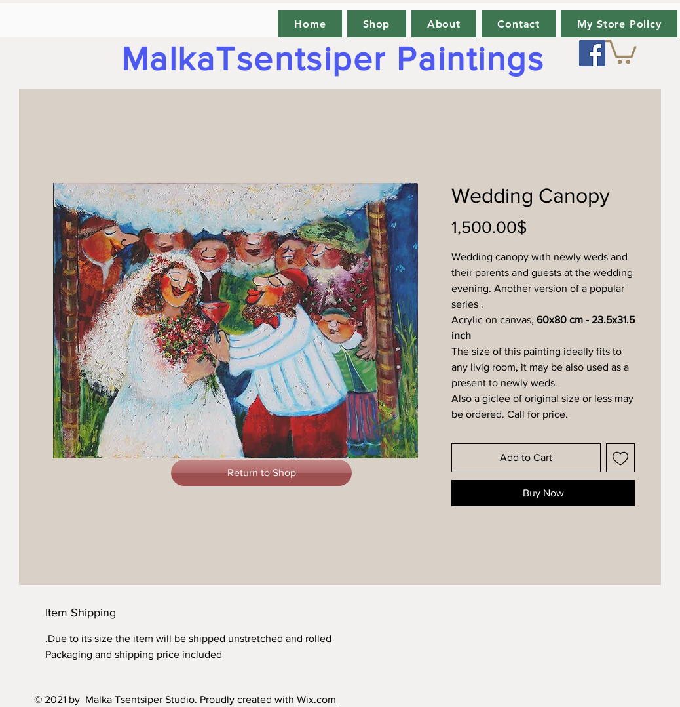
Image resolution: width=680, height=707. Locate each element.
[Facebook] (592, 53)
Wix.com (316, 699)
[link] (621, 50)
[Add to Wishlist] (620, 457)
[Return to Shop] (261, 473)
